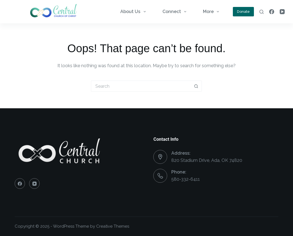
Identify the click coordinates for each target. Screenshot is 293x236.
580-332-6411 (185, 179)
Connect (175, 11)
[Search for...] (141, 86)
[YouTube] (282, 11)
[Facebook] (271, 11)
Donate (243, 11)
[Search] (261, 12)
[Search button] (196, 86)
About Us (134, 11)
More (212, 11)
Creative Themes (112, 226)
